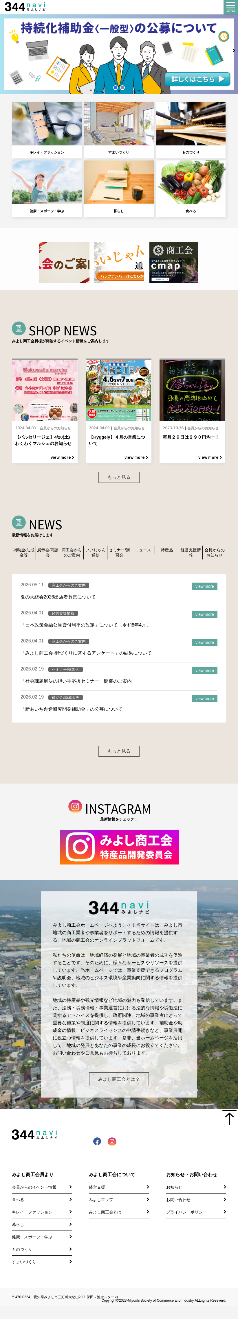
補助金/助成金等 (23, 555)
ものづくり (191, 128)
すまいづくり (119, 128)
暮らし (119, 187)
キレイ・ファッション (47, 128)
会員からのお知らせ (214, 555)
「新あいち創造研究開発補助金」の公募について (71, 711)
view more (204, 588)
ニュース (143, 552)
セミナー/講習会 (119, 555)
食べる (191, 187)
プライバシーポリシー (186, 1225)
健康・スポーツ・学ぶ (47, 187)
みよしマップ (101, 1213)
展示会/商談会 (47, 555)
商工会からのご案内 (72, 555)
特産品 (167, 552)
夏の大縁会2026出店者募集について (58, 599)
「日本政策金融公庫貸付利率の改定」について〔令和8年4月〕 (86, 627)
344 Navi (29, 6)
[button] (115, 87)
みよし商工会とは (105, 1225)
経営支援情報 (191, 555)
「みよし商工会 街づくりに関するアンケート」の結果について (86, 655)
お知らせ (174, 1200)
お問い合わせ (178, 1213)
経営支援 (97, 1200)
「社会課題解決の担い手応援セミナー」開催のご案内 (76, 683)
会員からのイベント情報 (34, 1200)
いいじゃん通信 (95, 555)
